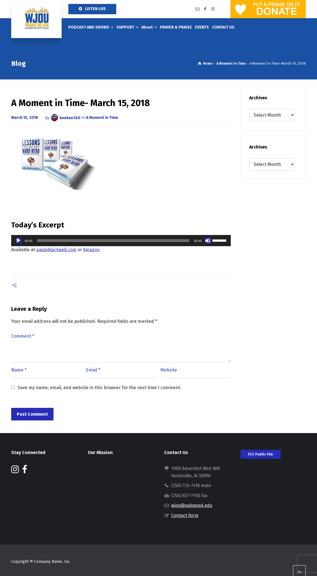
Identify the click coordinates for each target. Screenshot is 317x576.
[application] (121, 240)
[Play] (18, 240)
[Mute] (208, 240)
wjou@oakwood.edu (191, 505)
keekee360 (70, 117)
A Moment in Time (102, 117)
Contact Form (185, 515)
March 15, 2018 (24, 117)
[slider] (113, 240)
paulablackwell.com (56, 249)
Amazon (91, 249)
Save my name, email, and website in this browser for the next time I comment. (99, 387)
